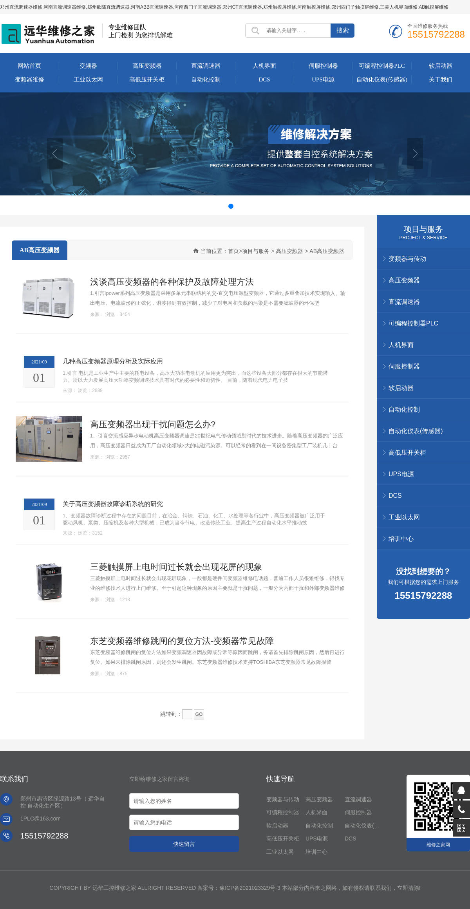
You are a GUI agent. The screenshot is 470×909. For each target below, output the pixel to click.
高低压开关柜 (146, 79)
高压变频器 (147, 66)
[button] (55, 153)
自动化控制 (206, 79)
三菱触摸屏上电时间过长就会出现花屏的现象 (176, 566)
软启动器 (440, 66)
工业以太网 (88, 79)
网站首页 (29, 66)
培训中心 (401, 538)
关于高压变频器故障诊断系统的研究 (113, 504)
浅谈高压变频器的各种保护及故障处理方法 (172, 281)
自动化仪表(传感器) (381, 79)
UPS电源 (323, 79)
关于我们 (440, 79)
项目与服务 (423, 229)
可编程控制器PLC (382, 66)
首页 (233, 251)
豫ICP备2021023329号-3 (249, 888)
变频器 (88, 66)
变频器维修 (29, 79)
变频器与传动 (282, 799)
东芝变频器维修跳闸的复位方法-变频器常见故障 (182, 640)
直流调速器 (206, 66)
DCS (264, 79)
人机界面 (264, 66)
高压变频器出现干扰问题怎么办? (152, 424)
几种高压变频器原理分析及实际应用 (113, 361)
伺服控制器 (323, 66)
